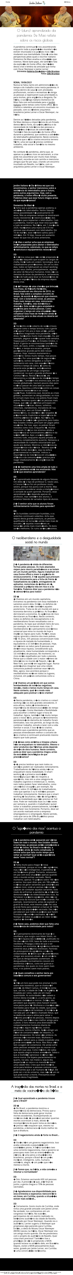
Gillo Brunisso (53, 71)
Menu (67, 2)
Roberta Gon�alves (36, 71)
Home (8, 2)
